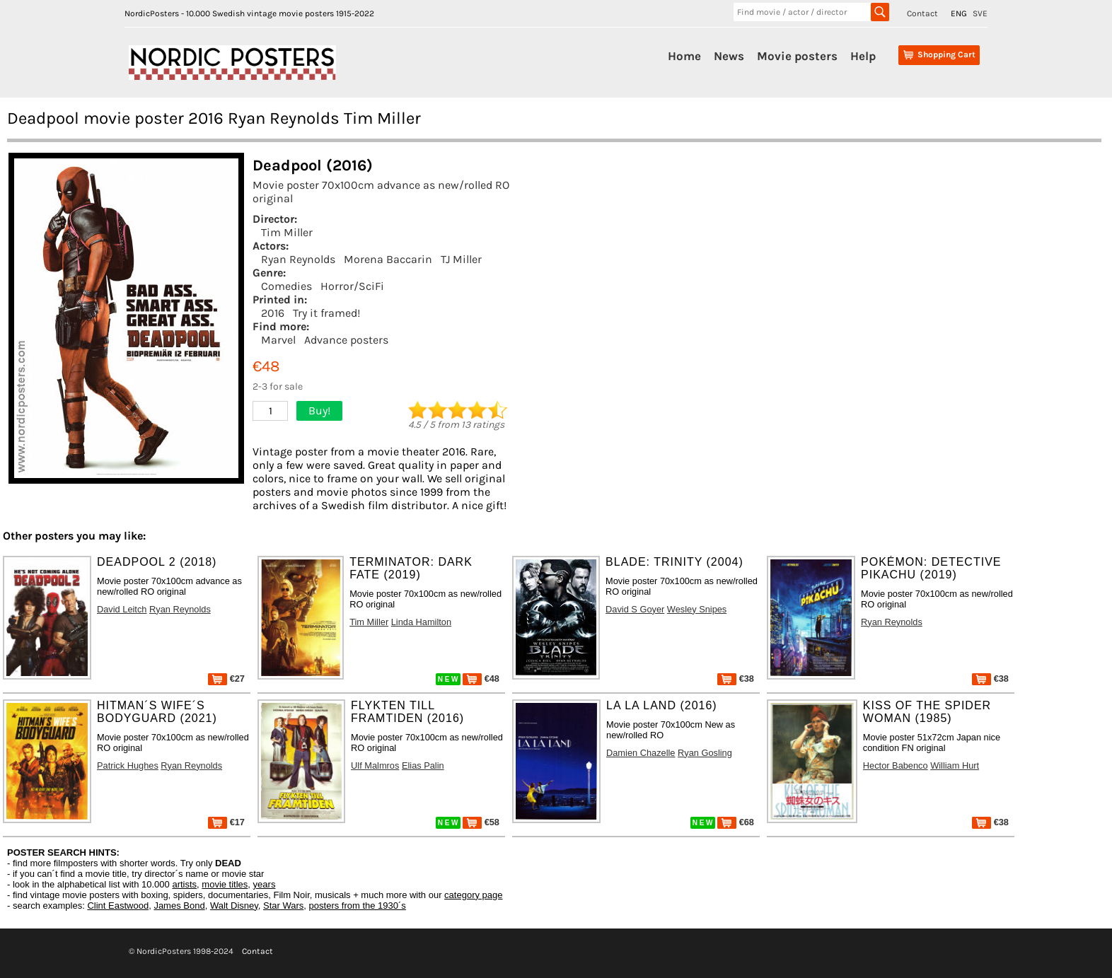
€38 (735, 678)
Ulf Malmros (375, 765)
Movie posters (797, 56)
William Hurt (954, 765)
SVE (980, 13)
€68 (735, 822)
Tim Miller (287, 232)
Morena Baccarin (388, 259)
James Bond (179, 905)
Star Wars (283, 905)
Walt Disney (234, 905)
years (264, 884)
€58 (481, 822)
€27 (226, 678)
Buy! (319, 410)
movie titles (225, 884)
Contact (922, 13)
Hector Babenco (895, 765)
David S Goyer (635, 609)
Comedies (286, 286)
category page (473, 895)
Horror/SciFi (352, 286)
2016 (272, 313)
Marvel (278, 340)
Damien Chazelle (640, 752)
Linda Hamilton (421, 622)
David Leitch (121, 609)
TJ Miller (461, 259)
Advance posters (346, 340)
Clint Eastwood (118, 905)
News (729, 56)
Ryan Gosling (705, 752)
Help (863, 56)
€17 (226, 822)
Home (684, 56)
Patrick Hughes (127, 765)
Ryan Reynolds (298, 259)
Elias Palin (423, 765)
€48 (481, 678)
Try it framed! (326, 313)
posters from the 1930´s (357, 905)
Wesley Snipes (696, 609)
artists (184, 884)
